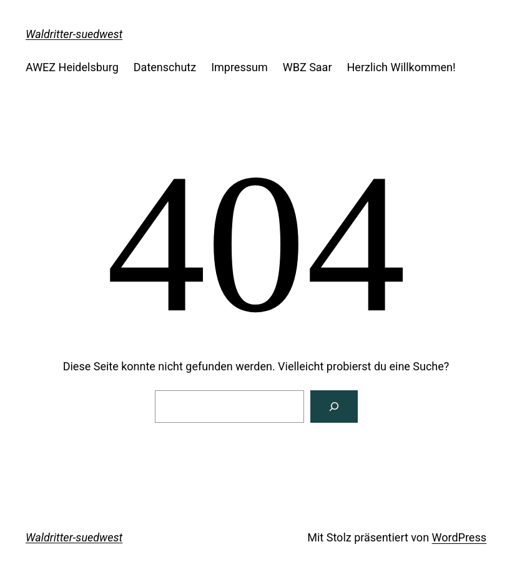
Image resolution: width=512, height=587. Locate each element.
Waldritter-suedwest (74, 34)
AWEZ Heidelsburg (72, 67)
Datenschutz (165, 67)
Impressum (239, 67)
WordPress (459, 537)
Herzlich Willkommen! (401, 67)
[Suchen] (334, 406)
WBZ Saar (307, 67)
